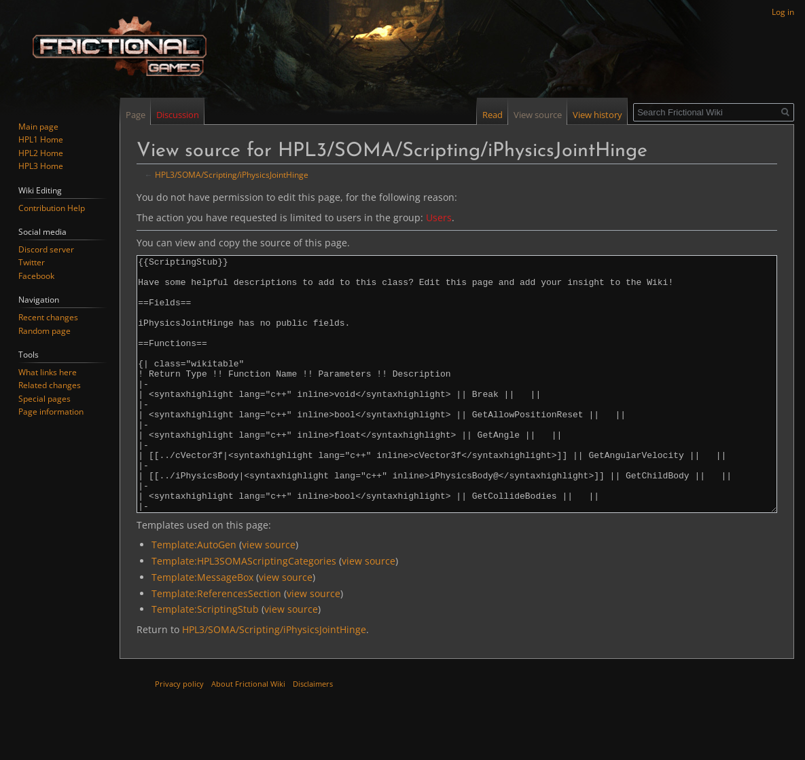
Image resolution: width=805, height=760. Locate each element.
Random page (44, 331)
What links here (47, 372)
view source (269, 595)
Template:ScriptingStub (205, 659)
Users (439, 217)
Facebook (36, 276)
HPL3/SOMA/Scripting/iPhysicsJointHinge (231, 174)
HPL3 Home (40, 166)
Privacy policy (179, 734)
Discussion (177, 115)
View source (538, 115)
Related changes (49, 385)
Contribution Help (51, 208)
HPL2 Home (40, 153)
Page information (51, 411)
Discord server (46, 249)
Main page (38, 126)
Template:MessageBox (202, 628)
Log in (783, 12)
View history (597, 115)
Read (492, 115)
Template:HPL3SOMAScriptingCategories (243, 611)
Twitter (31, 262)
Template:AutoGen (193, 595)
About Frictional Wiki (248, 734)
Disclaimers (313, 734)
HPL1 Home (40, 139)
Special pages (44, 398)
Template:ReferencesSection (216, 644)
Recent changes (48, 317)
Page (135, 115)
